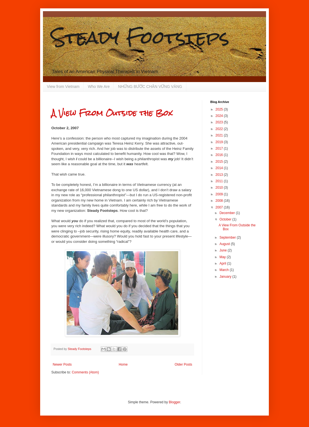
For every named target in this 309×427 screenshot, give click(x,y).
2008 (220, 201)
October (225, 219)
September (228, 237)
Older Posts (183, 364)
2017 (220, 148)
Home (123, 364)
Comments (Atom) (85, 372)
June (223, 250)
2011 (220, 181)
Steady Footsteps (140, 37)
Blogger (174, 402)
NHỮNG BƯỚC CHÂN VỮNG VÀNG (150, 86)
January (225, 277)
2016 (220, 155)
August (225, 244)
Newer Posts (62, 364)
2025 (220, 109)
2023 (220, 122)
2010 (220, 187)
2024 (220, 116)
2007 (220, 207)
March (224, 270)
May (223, 257)
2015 (220, 162)
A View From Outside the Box (111, 113)
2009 (220, 194)
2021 (220, 135)
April (223, 263)
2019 (220, 142)
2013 (220, 175)
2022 (220, 129)
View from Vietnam (63, 86)
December (227, 213)
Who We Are (99, 86)
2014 (220, 168)
